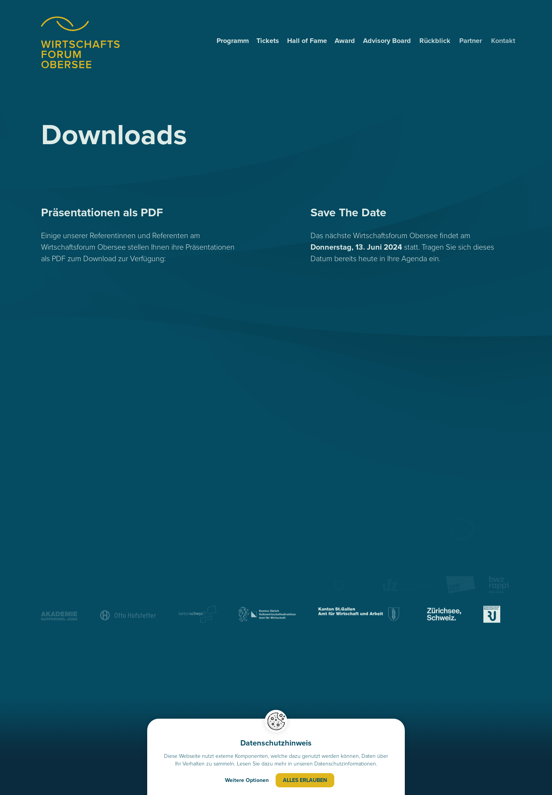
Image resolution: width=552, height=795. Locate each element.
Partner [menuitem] (473, 40)
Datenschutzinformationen (345, 764)
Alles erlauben (305, 780)
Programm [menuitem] (233, 40)
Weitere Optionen (247, 780)
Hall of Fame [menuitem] (307, 40)
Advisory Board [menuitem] (388, 40)
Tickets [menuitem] (268, 40)
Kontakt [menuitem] (508, 40)
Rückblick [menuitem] (437, 40)
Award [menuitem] (345, 40)
